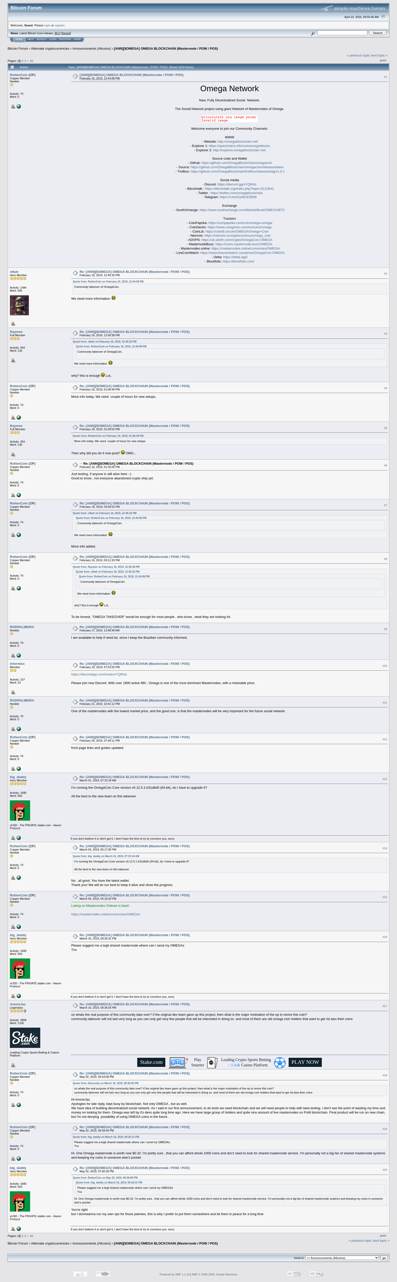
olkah (14, 272)
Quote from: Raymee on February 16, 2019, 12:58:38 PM (106, 566)
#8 (385, 558)
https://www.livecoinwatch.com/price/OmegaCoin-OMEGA (242, 253)
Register (65, 39)
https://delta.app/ (235, 257)
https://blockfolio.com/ (238, 261)
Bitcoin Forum (18, 48)
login (47, 25)
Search (41, 39)
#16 (385, 936)
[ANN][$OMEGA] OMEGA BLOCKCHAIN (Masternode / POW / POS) (166, 48)
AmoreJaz (18, 1004)
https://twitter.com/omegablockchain (237, 193)
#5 (385, 427)
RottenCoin (19, 75)
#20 (385, 1169)
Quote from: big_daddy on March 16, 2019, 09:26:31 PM (106, 1137)
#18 (385, 1075)
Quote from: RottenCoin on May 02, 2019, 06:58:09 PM (105, 1177)
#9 (385, 629)
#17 (385, 1006)
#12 (385, 739)
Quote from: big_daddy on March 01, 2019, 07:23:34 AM (106, 856)
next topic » (379, 55)
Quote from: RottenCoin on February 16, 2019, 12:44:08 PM (108, 281)
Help (31, 39)
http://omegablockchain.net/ (238, 141)
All (31, 60)
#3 (385, 333)
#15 (385, 897)
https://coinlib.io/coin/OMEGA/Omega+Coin (237, 231)
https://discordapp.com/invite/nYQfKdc (99, 674)
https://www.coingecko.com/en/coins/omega (239, 227)
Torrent (66, 33)
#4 (385, 388)
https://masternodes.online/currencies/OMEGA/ (245, 248)
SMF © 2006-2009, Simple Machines (214, 1274)
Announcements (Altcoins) (91, 48)
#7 (385, 505)
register (59, 25)
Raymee (16, 332)
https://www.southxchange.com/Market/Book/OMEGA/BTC (242, 210)
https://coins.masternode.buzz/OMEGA (243, 244)
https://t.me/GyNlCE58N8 (238, 197)
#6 (385, 465)
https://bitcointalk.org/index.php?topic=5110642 (239, 189)
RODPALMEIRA (22, 627)
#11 (385, 702)
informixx (17, 664)
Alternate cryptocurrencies (50, 48)
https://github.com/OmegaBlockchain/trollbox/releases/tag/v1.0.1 (238, 171)
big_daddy (18, 777)
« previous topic (358, 55)
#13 (385, 779)
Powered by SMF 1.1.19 (175, 1274)
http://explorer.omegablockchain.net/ (239, 150)
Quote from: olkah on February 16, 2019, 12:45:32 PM (104, 341)
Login (52, 39)
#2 (385, 273)
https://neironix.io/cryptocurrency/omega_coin (237, 235)
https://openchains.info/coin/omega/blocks (239, 146)
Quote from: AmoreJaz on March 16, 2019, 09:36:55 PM (105, 1083)
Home (19, 39)
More (77, 39)
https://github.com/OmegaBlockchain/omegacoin (237, 163)
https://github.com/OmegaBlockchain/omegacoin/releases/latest (237, 167)
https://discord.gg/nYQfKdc (237, 184)
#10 (385, 665)
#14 (385, 848)
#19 (385, 1128)
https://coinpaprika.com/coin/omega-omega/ (240, 223)
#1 (385, 76)
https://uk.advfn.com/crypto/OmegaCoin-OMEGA (236, 240)
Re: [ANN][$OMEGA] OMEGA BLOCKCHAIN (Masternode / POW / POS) (135, 272)
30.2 (57, 33)
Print (383, 60)
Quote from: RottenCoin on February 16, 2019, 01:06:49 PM (108, 436)
